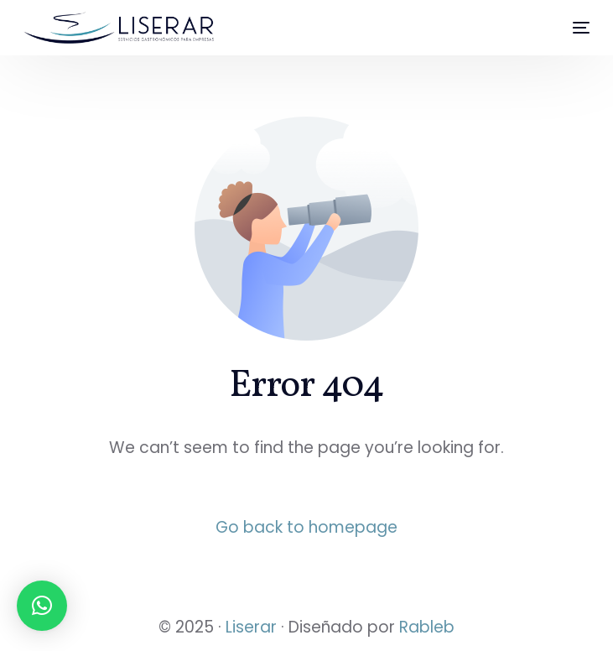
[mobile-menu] (574, 28)
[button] (42, 606)
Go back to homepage (306, 527)
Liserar (251, 627)
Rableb (427, 627)
